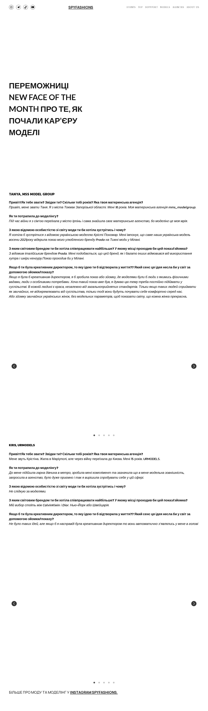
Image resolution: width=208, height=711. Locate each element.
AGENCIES (178, 7)
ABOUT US (193, 7)
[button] (11, 7)
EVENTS (131, 7)
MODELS (165, 7)
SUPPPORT (151, 7)
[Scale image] (55, 366)
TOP (140, 7)
